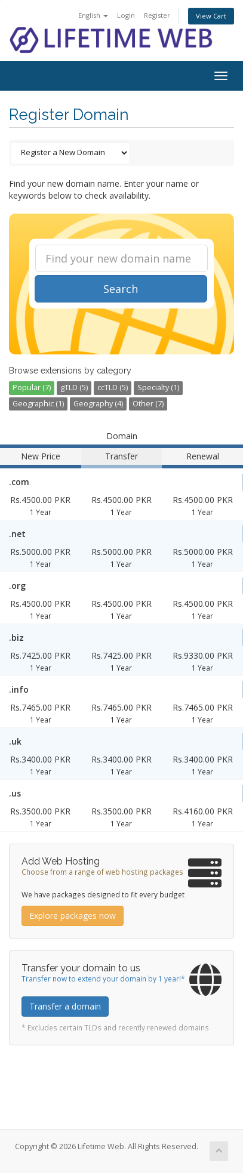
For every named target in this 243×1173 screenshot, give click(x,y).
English (93, 15)
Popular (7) (32, 387)
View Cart (211, 15)
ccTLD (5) (112, 387)
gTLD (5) (74, 387)
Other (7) (148, 404)
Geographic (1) (38, 404)
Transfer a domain (65, 1006)
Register (157, 15)
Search (120, 289)
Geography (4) (98, 404)
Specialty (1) (158, 387)
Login (126, 15)
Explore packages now (72, 915)
